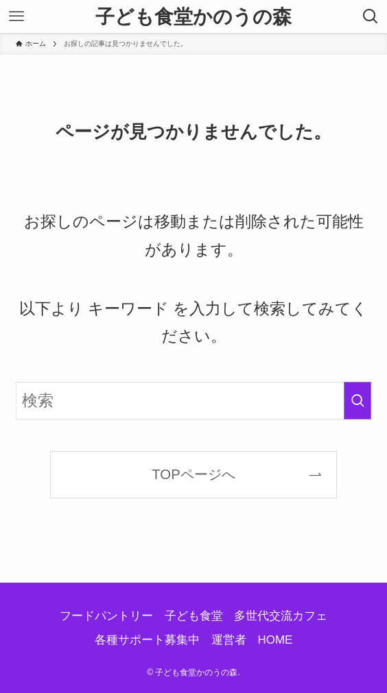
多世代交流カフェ (280, 615)
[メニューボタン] (16, 16)
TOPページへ (193, 474)
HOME (275, 639)
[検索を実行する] (357, 401)
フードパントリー (106, 615)
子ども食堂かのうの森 (193, 16)
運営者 (228, 639)
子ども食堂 (194, 615)
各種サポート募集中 (147, 639)
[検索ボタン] (370, 16)
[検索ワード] (194, 401)
